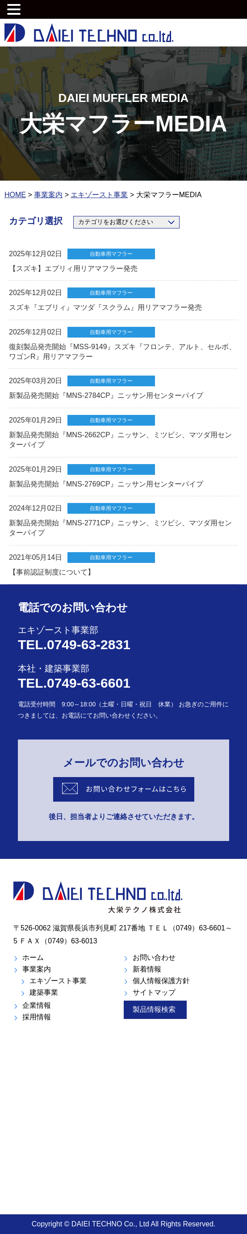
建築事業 (43, 992)
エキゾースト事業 (58, 981)
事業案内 (36, 969)
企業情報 (36, 1005)
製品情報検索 (154, 1009)
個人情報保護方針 (161, 981)
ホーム (33, 957)
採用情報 (36, 1017)
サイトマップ (154, 992)
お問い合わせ (154, 957)
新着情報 (147, 969)
